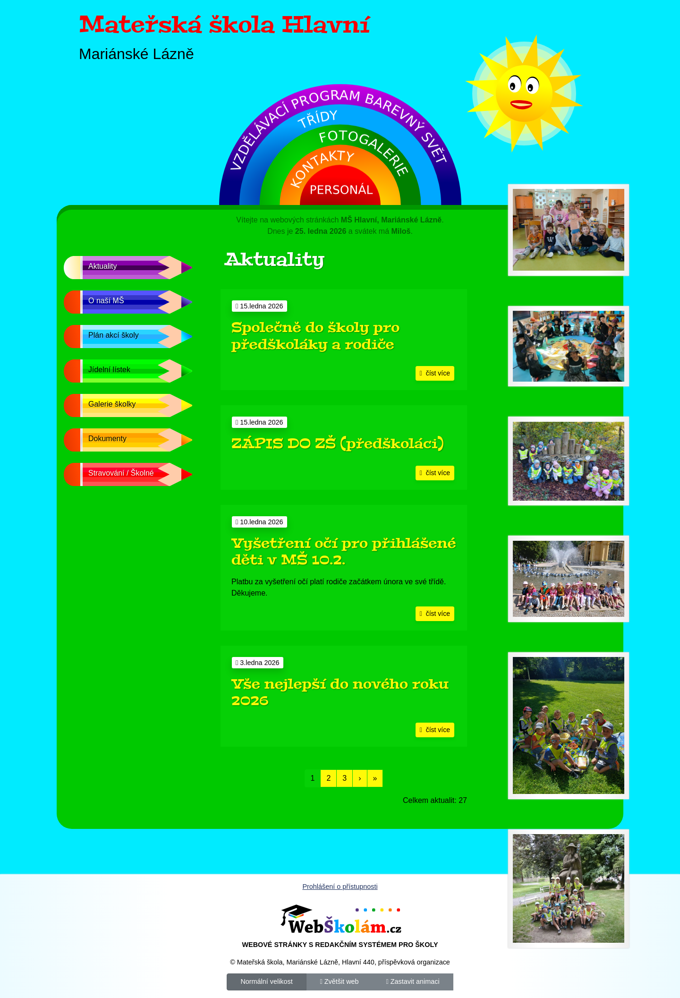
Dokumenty (107, 439)
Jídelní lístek (109, 370)
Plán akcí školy (113, 335)
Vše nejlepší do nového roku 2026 (340, 692)
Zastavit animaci (412, 981)
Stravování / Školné (121, 473)
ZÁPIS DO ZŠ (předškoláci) (337, 443)
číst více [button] (435, 373)
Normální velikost (266, 981)
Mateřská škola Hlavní (224, 24)
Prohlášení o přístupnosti (339, 886)
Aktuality (102, 266)
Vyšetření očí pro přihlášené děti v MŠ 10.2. (343, 551)
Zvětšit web (339, 981)
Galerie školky (112, 404)
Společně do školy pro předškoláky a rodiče (315, 335)
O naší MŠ (106, 301)
